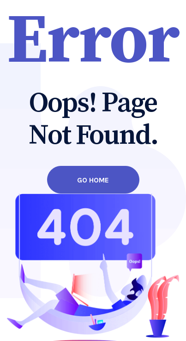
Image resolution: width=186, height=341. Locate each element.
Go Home (93, 180)
